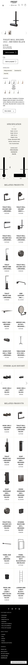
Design (3, 640)
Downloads (4, 615)
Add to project (10, 61)
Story (3, 636)
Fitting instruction (8, 70)
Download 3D (18, 70)
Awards (3, 638)
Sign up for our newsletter (18, 662)
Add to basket (10, 52)
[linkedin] (19, 609)
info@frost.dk (4, 657)
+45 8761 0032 (4, 655)
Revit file (6, 73)
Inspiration (4, 621)
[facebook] (9, 609)
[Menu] (3, 5)
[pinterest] (16, 609)
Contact (3, 634)
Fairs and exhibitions (6, 625)
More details (8, 111)
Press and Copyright (6, 627)
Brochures (4, 617)
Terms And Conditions (6, 623)
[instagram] (12, 609)
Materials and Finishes (7, 642)
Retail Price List (5, 619)
